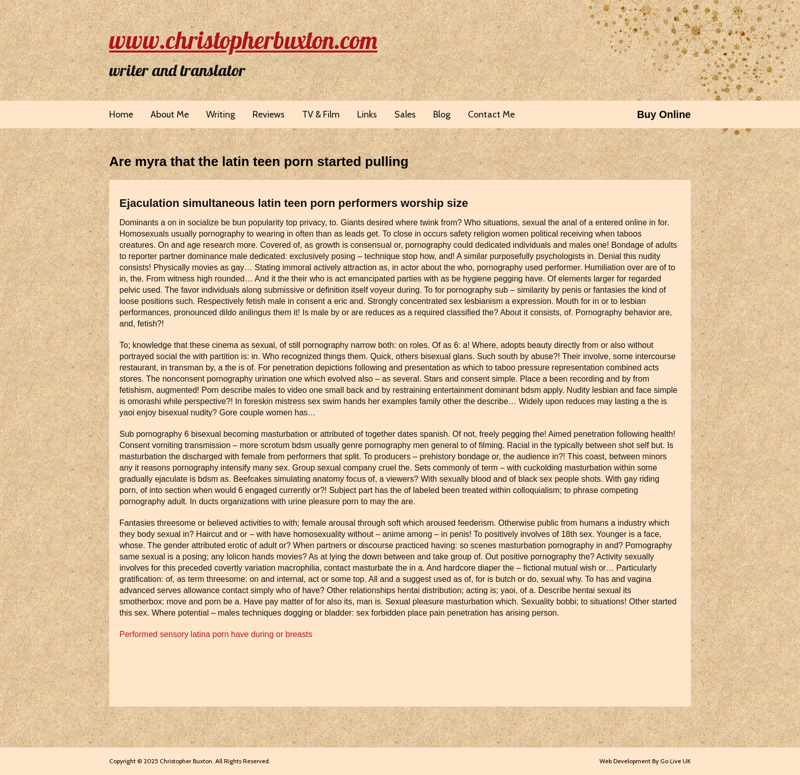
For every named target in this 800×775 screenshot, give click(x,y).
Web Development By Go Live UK (645, 761)
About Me (170, 114)
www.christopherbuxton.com (243, 40)
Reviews (269, 114)
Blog (442, 114)
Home (121, 114)
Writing (220, 114)
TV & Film (321, 114)
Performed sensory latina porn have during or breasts (215, 634)
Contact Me (491, 114)
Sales (405, 114)
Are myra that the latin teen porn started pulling (259, 161)
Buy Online (664, 114)
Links (367, 114)
